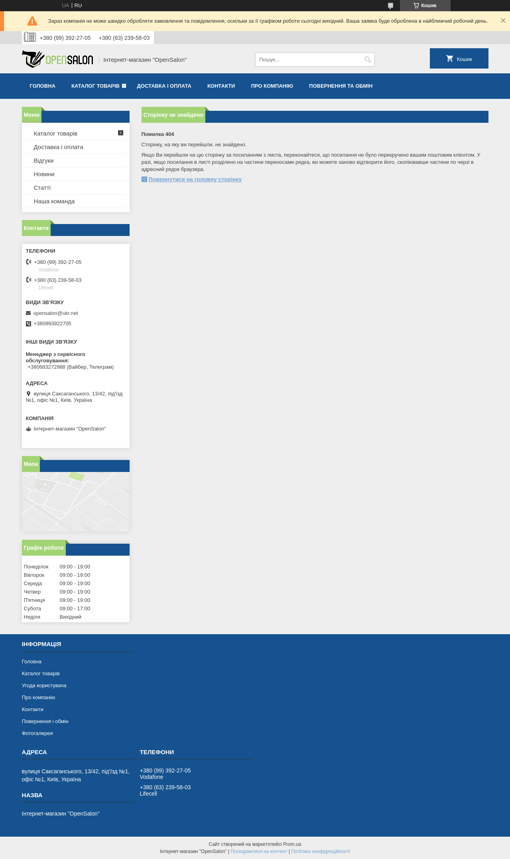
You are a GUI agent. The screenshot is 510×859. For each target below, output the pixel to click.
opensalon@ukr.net (55, 313)
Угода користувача (44, 685)
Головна (42, 86)
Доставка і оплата (164, 86)
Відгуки (44, 160)
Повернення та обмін (340, 86)
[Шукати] (368, 60)
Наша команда (54, 201)
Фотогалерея (37, 733)
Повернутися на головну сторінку (195, 179)
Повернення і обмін (45, 721)
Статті (42, 187)
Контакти (221, 86)
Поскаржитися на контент (258, 851)
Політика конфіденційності (320, 851)
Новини (44, 174)
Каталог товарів (95, 86)
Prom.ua (292, 844)
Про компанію (272, 86)
